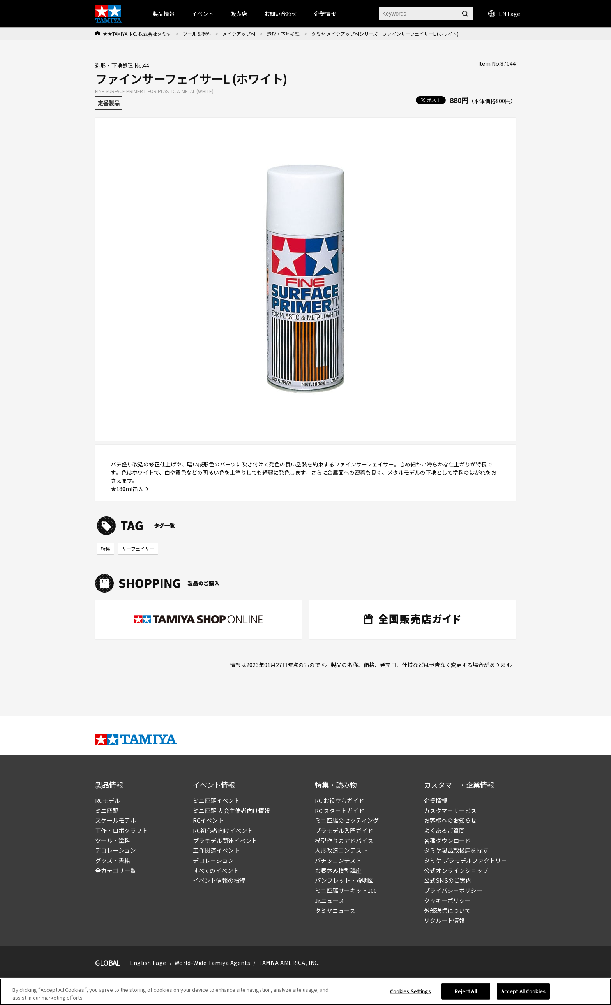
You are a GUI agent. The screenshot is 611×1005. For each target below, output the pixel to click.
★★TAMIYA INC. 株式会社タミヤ (137, 33)
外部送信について (447, 910)
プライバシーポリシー (453, 890)
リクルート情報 (444, 920)
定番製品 (109, 103)
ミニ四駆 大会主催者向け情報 (231, 810)
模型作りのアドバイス (344, 840)
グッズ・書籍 (112, 860)
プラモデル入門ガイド (344, 830)
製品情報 (164, 14)
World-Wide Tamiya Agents (212, 962)
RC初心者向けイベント (223, 830)
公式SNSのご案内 (447, 880)
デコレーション (115, 850)
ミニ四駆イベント (216, 800)
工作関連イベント (216, 850)
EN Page (504, 14)
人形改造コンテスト (341, 850)
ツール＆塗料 (197, 33)
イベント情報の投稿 (219, 880)
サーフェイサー (138, 548)
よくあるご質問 (444, 830)
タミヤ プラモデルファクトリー (465, 860)
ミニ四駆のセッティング (347, 820)
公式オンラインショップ (456, 870)
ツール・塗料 (112, 840)
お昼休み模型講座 (338, 870)
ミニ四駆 (106, 810)
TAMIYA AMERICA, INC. (289, 962)
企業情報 (435, 800)
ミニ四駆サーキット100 (346, 890)
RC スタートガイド (339, 810)
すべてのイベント (216, 870)
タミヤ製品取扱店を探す (456, 850)
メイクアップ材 (239, 33)
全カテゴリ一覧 (115, 870)
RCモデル (107, 800)
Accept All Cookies (523, 993)
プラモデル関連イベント (225, 840)
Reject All (466, 993)
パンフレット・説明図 (344, 880)
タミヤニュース (335, 910)
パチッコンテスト (338, 860)
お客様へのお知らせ (450, 820)
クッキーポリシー (447, 900)
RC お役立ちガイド (339, 800)
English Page (148, 962)
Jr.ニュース (329, 900)
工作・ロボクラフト (121, 830)
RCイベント (208, 820)
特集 (105, 548)
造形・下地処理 (283, 33)
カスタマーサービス (450, 810)
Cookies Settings (410, 993)
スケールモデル (115, 820)
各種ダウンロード (447, 840)
